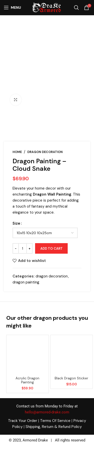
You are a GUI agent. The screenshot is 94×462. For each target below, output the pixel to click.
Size (16, 223)
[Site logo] (46, 7)
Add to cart (51, 248)
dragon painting (26, 282)
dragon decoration (45, 152)
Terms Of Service (55, 420)
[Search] (76, 8)
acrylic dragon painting (27, 380)
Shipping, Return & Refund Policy (54, 426)
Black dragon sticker (71, 378)
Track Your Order (22, 420)
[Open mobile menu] (12, 8)
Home (17, 152)
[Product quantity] (22, 248)
